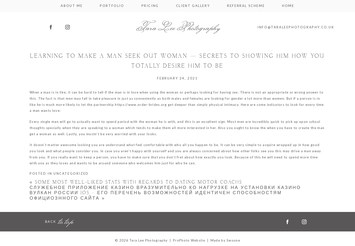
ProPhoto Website (189, 240)
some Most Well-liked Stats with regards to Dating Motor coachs (136, 182)
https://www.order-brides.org (141, 105)
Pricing (150, 6)
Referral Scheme (246, 6)
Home (288, 6)
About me (72, 6)
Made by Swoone (225, 240)
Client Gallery (193, 6)
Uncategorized (71, 173)
